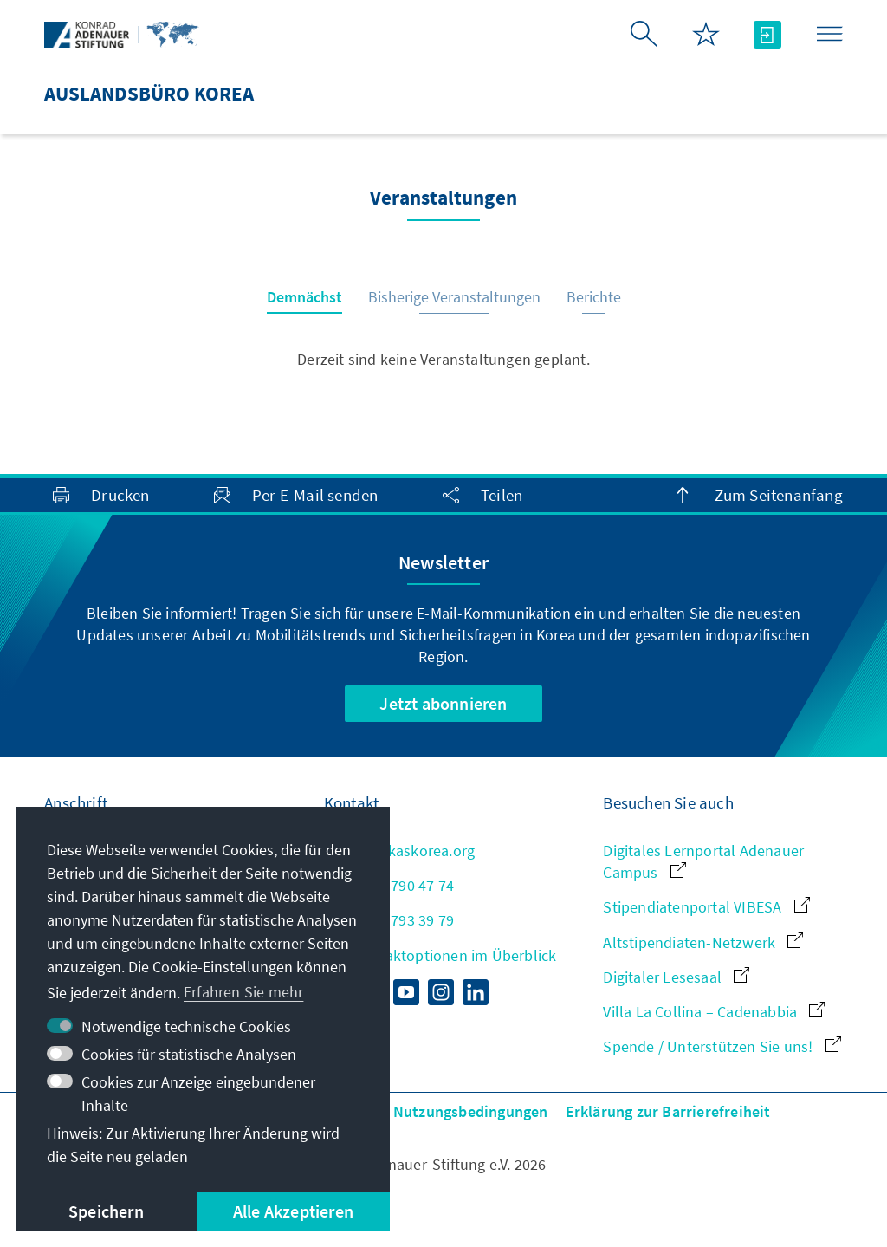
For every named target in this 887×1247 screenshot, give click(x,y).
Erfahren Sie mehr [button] (243, 992)
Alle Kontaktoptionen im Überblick (440, 955)
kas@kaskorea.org (399, 851)
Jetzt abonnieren (443, 703)
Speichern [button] (106, 1211)
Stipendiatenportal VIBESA (706, 907)
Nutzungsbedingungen (470, 1111)
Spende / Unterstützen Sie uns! (721, 1046)
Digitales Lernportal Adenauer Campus (703, 861)
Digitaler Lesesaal (676, 977)
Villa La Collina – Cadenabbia (714, 1012)
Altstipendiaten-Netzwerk (703, 942)
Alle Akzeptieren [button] (293, 1211)
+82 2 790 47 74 (389, 885)
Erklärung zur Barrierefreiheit (668, 1111)
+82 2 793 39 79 (389, 920)
